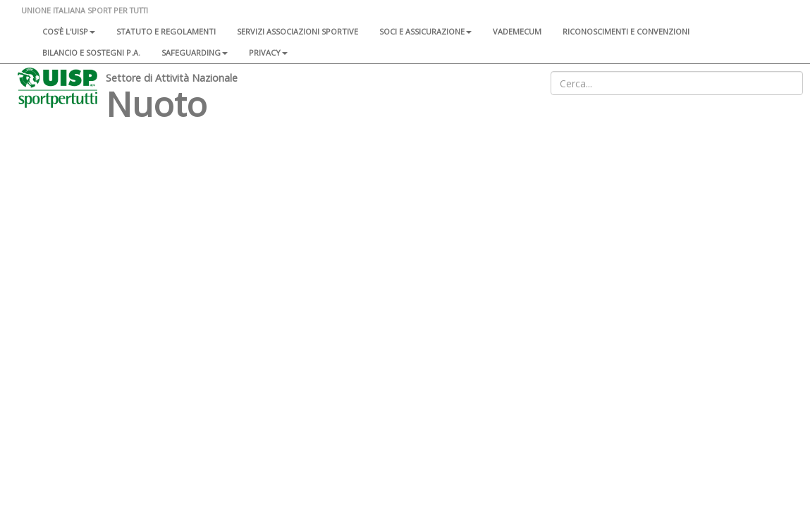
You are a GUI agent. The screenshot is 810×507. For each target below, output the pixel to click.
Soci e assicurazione (425, 31)
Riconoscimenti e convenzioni (626, 31)
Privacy (268, 52)
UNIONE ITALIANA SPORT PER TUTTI (84, 10)
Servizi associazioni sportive (297, 31)
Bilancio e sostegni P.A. (91, 52)
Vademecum (517, 31)
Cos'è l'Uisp (68, 31)
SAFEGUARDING (194, 52)
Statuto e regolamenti (166, 31)
